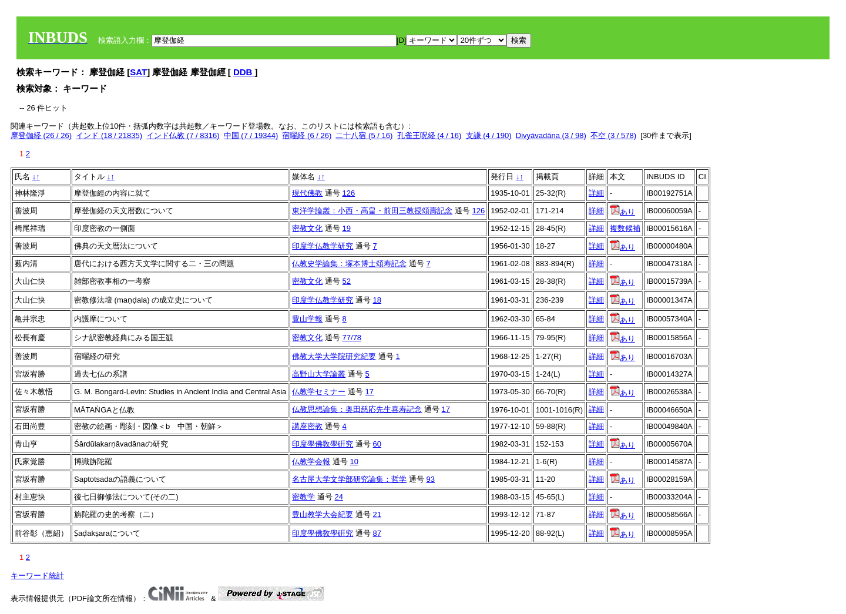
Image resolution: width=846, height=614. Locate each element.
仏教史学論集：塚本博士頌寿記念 (349, 263)
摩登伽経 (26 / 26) (41, 135)
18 (377, 300)
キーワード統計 (37, 575)
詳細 (596, 193)
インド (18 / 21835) (109, 135)
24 (339, 496)
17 (369, 391)
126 (349, 193)
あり (622, 211)
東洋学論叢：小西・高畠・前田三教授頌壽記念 (372, 210)
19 (347, 228)
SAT (138, 72)
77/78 (352, 337)
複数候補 (625, 228)
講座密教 (307, 426)
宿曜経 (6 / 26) (306, 135)
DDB (244, 72)
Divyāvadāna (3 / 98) (551, 135)
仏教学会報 (311, 461)
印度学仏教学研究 (322, 245)
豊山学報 (307, 318)
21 (377, 514)
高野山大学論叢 (318, 374)
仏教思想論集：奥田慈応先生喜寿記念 (357, 409)
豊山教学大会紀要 (322, 514)
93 (431, 479)
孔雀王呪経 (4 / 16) (429, 135)
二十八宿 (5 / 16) (363, 135)
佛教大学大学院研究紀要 (334, 356)
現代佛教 (307, 193)
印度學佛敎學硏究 (322, 443)
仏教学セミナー (318, 391)
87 (377, 533)
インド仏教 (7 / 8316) (182, 135)
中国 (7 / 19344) (251, 135)
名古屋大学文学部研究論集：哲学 (349, 479)
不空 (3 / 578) (613, 135)
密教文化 (307, 228)
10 (354, 461)
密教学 (303, 496)
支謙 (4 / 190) (489, 135)
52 (347, 281)
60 (377, 443)
